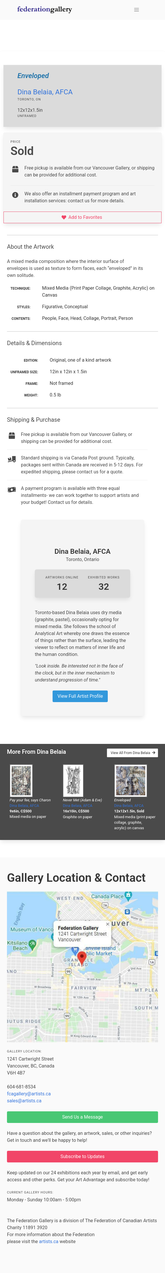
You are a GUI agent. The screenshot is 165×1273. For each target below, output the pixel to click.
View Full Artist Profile (80, 696)
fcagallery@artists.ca (29, 1094)
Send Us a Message (82, 1117)
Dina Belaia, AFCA (45, 92)
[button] (136, 9)
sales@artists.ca (24, 1100)
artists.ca (48, 1241)
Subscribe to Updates (82, 1156)
